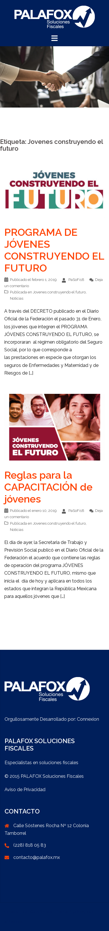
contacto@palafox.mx (36, 857)
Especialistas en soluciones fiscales (41, 762)
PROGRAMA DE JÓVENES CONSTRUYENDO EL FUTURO (54, 250)
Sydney (78, 912)
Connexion (88, 719)
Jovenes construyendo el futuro (59, 292)
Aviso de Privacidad (25, 789)
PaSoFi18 (76, 280)
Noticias (16, 298)
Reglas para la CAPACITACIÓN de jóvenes (48, 487)
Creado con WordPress (28, 912)
